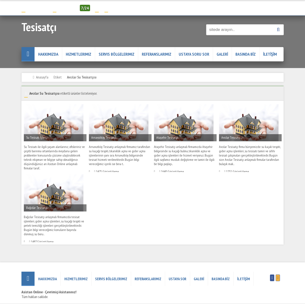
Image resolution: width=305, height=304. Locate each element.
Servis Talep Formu (120, 8)
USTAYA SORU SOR (194, 54)
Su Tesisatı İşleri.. (36, 137)
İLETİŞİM (270, 54)
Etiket (58, 77)
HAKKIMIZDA (48, 54)
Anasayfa (42, 77)
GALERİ (222, 54)
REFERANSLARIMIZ (156, 54)
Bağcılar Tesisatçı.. (37, 208)
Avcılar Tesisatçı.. (231, 137)
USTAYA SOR (177, 278)
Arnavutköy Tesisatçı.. (104, 137)
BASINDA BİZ (245, 54)
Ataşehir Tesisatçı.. (167, 137)
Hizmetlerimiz (78, 54)
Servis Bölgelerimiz (116, 54)
